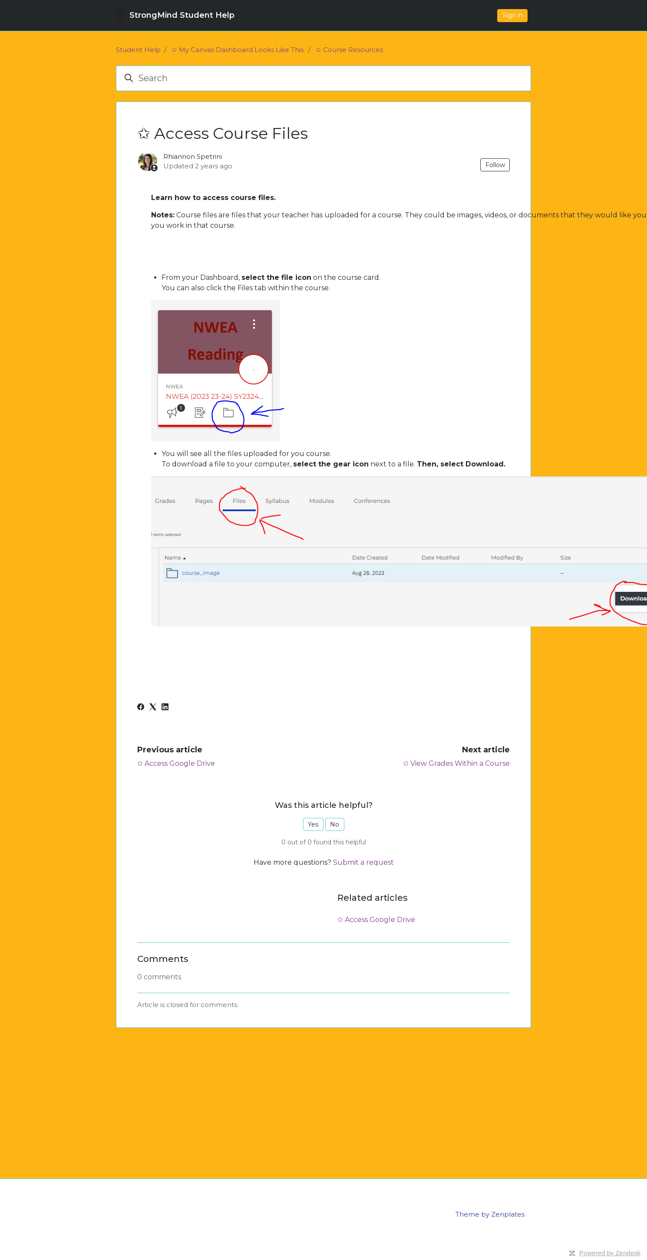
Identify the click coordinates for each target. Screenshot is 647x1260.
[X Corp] (152, 708)
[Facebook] (140, 708)
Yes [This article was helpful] (313, 824)
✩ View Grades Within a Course (456, 763)
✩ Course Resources (349, 50)
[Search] (323, 78)
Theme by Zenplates (490, 1214)
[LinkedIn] (165, 708)
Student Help (138, 50)
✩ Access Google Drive (176, 763)
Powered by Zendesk (609, 1253)
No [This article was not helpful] (334, 824)
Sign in (512, 15)
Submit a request (363, 862)
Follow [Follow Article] (495, 165)
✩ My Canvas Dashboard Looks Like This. (238, 50)
